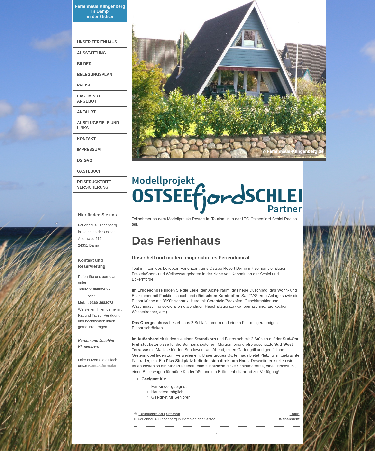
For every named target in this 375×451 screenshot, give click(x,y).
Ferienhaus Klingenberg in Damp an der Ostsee (100, 11)
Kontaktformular (102, 366)
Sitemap (173, 414)
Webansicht (289, 419)
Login (295, 414)
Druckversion (149, 414)
